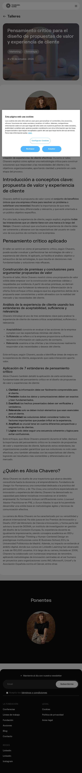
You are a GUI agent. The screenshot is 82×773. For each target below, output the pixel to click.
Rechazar (30, 149)
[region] (41, 133)
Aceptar (51, 149)
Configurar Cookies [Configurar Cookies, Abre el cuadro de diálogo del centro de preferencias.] (40, 141)
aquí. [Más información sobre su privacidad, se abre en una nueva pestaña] (30, 133)
